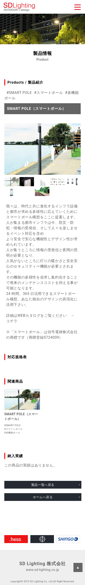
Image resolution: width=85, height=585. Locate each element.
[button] (11, 181)
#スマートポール (48, 92)
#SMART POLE (19, 92)
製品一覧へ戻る (42, 485)
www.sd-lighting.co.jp (42, 570)
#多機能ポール (12, 432)
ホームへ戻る (43, 497)
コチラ (11, 321)
